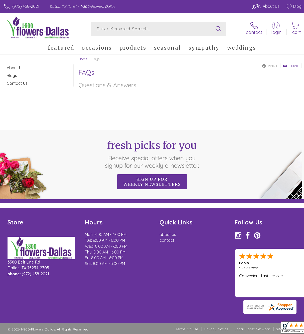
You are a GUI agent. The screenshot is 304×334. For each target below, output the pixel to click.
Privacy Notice (216, 329)
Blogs (12, 75)
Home (83, 59)
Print (270, 65)
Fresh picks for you (152, 154)
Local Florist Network (252, 329)
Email (291, 65)
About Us (15, 67)
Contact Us (17, 83)
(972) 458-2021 (25, 6)
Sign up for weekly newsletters (152, 182)
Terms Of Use (187, 329)
